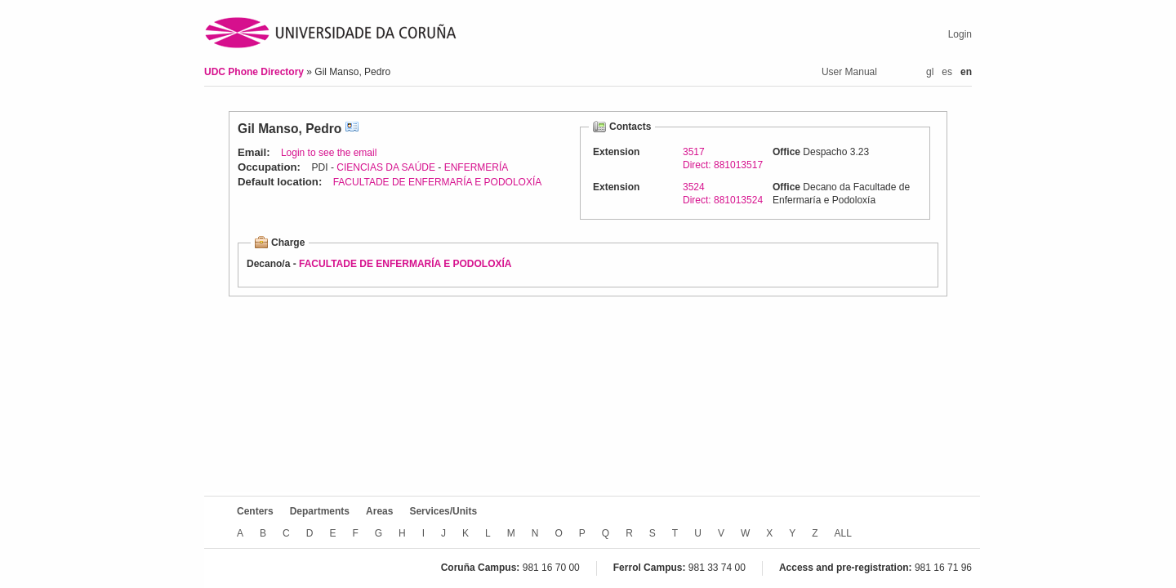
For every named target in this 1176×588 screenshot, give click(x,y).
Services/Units (443, 511)
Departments (320, 511)
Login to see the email (328, 152)
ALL (843, 533)
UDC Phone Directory (255, 72)
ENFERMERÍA (476, 167)
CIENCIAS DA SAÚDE (385, 167)
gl (929, 72)
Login (960, 34)
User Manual (849, 72)
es (947, 72)
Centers (255, 511)
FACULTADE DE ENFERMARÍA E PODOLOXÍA (437, 182)
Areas (379, 511)
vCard (352, 128)
